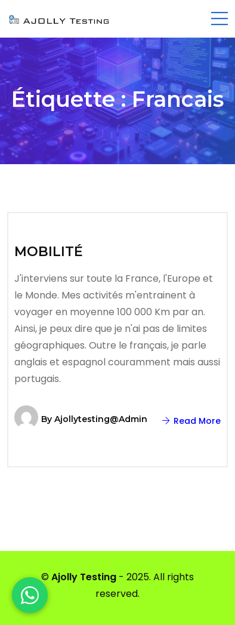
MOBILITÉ (48, 252)
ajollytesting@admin (100, 419)
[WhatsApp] (30, 595)
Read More (191, 421)
